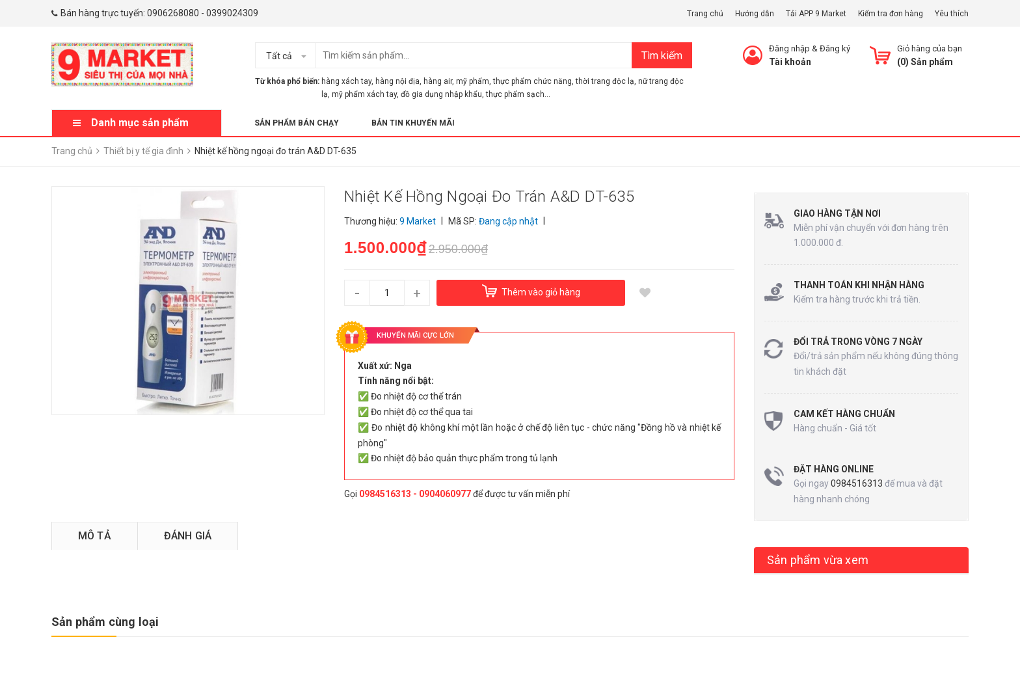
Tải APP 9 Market (816, 13)
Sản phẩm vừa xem (817, 560)
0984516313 (857, 483)
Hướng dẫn (754, 13)
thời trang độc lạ (605, 81)
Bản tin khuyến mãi (413, 123)
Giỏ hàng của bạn (929, 48)
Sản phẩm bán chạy (296, 123)
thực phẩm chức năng (532, 81)
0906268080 (173, 13)
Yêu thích (952, 13)
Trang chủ (705, 13)
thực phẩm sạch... (518, 94)
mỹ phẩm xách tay (364, 94)
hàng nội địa (397, 81)
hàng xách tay (346, 81)
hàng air (437, 81)
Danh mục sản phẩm (140, 122)
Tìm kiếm (661, 55)
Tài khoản (790, 62)
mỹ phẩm (472, 81)
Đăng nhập (789, 48)
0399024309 (232, 13)
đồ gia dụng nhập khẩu (441, 94)
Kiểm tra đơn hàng (890, 13)
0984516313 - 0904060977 (415, 494)
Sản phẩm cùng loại (105, 622)
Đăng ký (835, 48)
